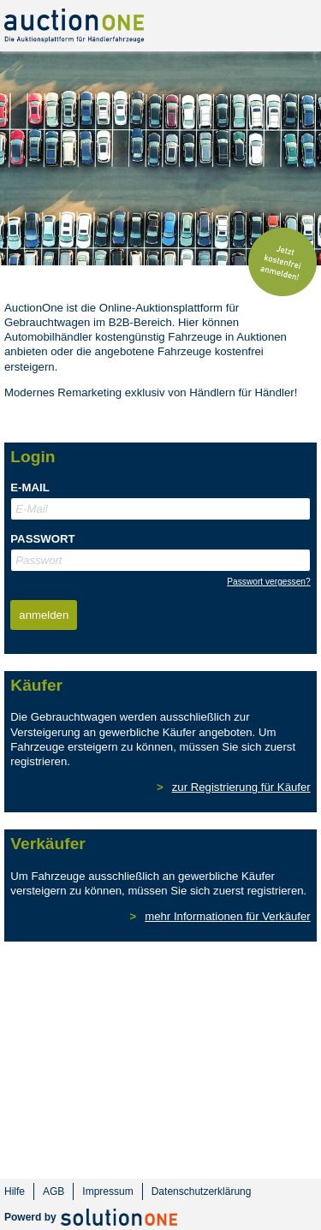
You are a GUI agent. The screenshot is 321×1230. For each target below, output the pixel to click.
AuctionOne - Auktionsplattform (74, 26)
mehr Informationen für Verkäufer (228, 916)
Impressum (107, 1191)
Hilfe (14, 1191)
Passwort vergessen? (268, 581)
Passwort (42, 538)
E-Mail (29, 487)
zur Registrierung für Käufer (241, 787)
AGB (53, 1191)
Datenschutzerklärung (202, 1191)
